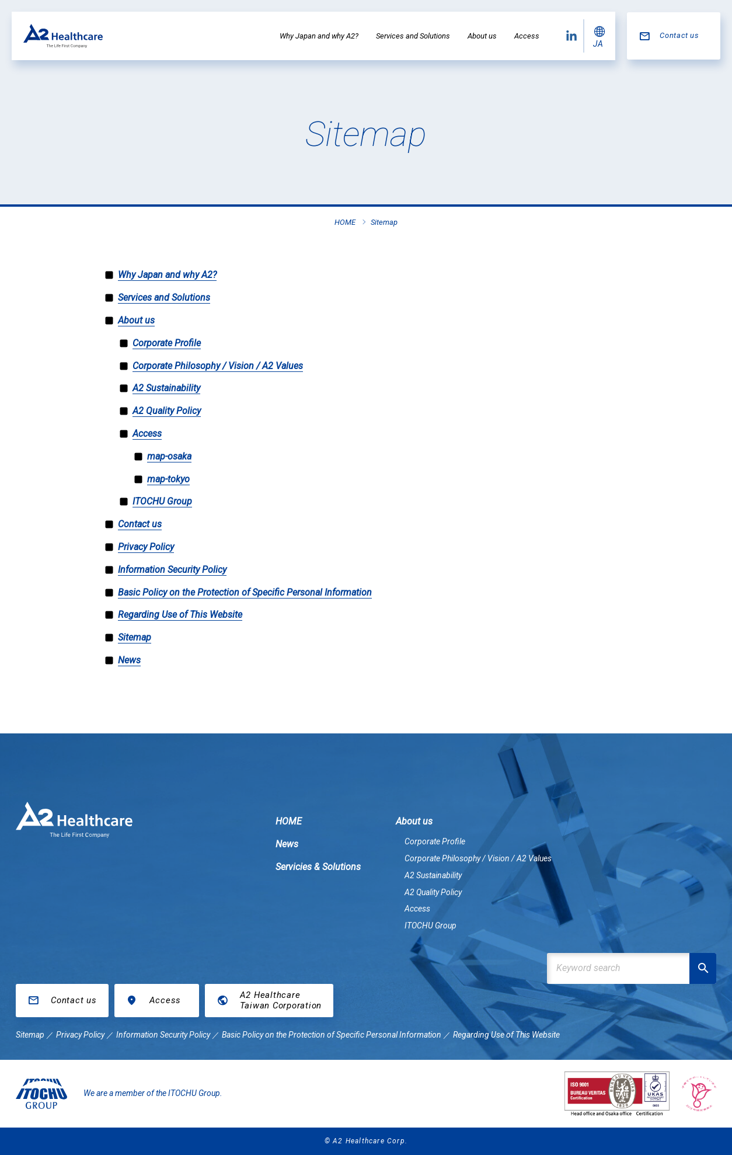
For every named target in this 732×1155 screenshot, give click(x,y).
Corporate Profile (167, 343)
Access (526, 36)
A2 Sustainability (166, 388)
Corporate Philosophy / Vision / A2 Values (218, 365)
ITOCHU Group (162, 501)
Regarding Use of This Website (180, 614)
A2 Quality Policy (167, 410)
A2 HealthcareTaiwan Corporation (281, 1000)
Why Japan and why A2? (319, 36)
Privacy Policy (146, 546)
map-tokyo (168, 479)
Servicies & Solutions (318, 866)
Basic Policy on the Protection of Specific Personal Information (245, 592)
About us (482, 36)
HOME (289, 821)
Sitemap (134, 637)
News (129, 660)
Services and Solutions (413, 36)
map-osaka (169, 456)
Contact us (679, 35)
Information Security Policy (172, 569)
